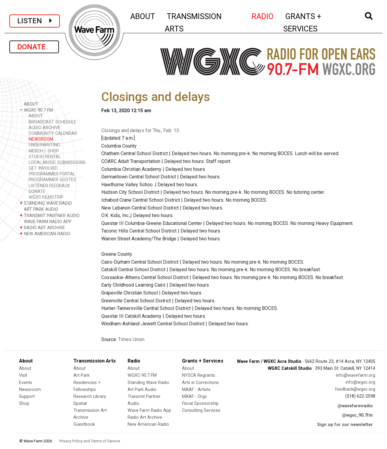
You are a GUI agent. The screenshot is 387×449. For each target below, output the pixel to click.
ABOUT (143, 15)
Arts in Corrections (200, 382)
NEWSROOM (41, 139)
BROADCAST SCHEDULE (52, 122)
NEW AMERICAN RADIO (45, 233)
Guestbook (84, 424)
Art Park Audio (142, 389)
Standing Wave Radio (148, 382)
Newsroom (30, 389)
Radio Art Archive (145, 417)
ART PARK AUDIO (39, 209)
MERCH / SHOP (44, 151)
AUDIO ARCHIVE (44, 127)
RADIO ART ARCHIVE (42, 227)
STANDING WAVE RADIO (46, 203)
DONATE (34, 47)
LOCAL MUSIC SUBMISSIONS (57, 162)
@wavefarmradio (355, 405)
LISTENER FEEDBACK (49, 185)
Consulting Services (201, 410)
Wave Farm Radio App (149, 410)
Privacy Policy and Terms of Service (89, 441)
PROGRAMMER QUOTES (52, 179)
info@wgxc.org (360, 382)
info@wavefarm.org (355, 375)
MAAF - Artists (196, 389)
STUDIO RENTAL (45, 156)
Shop (24, 403)
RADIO (263, 15)
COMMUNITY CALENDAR (53, 133)
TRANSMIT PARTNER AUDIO (50, 215)
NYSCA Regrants (198, 375)
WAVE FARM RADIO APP (46, 221)
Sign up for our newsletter (345, 424)
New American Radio (148, 424)
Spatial (80, 403)
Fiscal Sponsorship (200, 403)
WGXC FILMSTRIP (46, 197)
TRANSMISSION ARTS (193, 22)
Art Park (81, 375)
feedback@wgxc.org (355, 389)
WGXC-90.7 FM (36, 110)
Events (25, 382)
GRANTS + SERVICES (315, 22)
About (25, 368)
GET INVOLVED (43, 168)
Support (27, 396)
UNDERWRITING (44, 145)
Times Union (131, 339)
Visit (23, 375)
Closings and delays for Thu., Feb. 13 (140, 130)
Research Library (89, 396)
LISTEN (34, 21)
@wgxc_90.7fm (357, 415)
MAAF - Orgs (194, 396)
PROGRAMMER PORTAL (52, 174)
